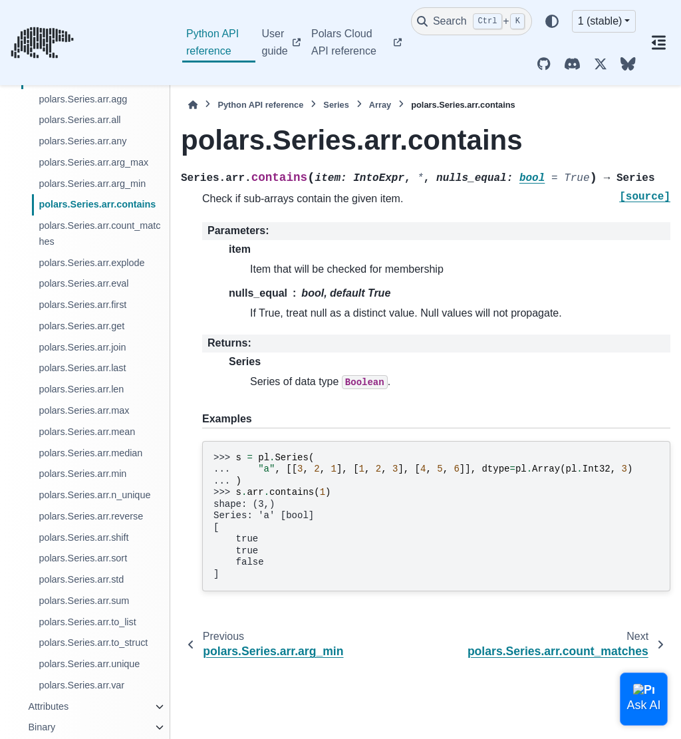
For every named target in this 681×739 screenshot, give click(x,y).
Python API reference (212, 42)
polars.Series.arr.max (84, 410)
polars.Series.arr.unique (89, 664)
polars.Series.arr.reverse (91, 516)
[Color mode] (552, 21)
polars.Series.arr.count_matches (99, 233)
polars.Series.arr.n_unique (94, 495)
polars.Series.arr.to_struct (93, 642)
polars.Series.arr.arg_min (92, 183)
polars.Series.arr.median (90, 453)
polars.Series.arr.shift (83, 537)
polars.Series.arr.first (82, 304)
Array (380, 105)
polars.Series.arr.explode (91, 262)
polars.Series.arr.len (81, 389)
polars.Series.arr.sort (83, 558)
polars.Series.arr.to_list (87, 622)
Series (335, 105)
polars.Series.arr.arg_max (93, 162)
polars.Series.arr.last (82, 368)
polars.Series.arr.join (82, 347)
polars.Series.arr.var (81, 685)
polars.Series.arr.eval (83, 283)
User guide (275, 42)
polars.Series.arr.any (82, 141)
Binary (41, 727)
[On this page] (658, 42)
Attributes (48, 706)
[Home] (193, 105)
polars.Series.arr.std (81, 579)
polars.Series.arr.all (79, 119)
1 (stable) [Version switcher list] (600, 21)
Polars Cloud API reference (343, 42)
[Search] (471, 21)
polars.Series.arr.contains (97, 204)
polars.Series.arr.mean (87, 431)
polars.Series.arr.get (81, 326)
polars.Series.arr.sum (84, 600)
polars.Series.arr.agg (83, 99)
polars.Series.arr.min (82, 473)
